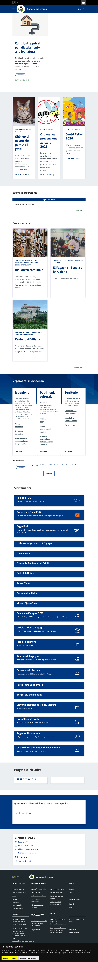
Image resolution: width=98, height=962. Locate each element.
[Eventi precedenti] (14, 199)
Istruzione (22, 392)
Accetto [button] (5, 958)
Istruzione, (19, 263)
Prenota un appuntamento (74, 930)
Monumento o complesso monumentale (28, 333)
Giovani (68, 129)
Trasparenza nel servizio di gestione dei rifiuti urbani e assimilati (58, 930)
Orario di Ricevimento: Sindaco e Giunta (39, 747)
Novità (71, 883)
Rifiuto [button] (14, 958)
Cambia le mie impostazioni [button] (28, 958)
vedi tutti (49, 473)
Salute (42, 129)
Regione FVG (24, 498)
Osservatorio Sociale (28, 670)
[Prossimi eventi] (84, 199)
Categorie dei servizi (38, 883)
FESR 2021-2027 (26, 779)
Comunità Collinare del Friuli (33, 563)
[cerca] (84, 9)
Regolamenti (35, 929)
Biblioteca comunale (29, 269)
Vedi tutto (81, 210)
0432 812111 (30, 849)
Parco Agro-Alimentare (30, 685)
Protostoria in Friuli (28, 719)
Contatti (15, 914)
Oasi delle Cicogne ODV (30, 613)
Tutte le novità (22, 80)
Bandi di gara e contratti (39, 921)
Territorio (71, 392)
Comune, (18, 260)
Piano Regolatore (26, 642)
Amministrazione (18, 883)
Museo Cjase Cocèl (27, 603)
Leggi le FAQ (23, 841)
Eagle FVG (22, 526)
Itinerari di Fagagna (28, 656)
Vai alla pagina (22, 174)
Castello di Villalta (27, 339)
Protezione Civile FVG (29, 512)
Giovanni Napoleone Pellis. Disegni (36, 705)
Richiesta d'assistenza (57, 919)
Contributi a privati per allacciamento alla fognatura (28, 47)
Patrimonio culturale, (29, 260)
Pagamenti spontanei (28, 733)
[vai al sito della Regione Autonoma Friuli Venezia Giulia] (15, 2)
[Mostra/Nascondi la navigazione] (13, 8)
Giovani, (37, 263)
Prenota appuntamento (27, 852)
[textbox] (48, 813)
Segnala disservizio (25, 861)
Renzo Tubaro (24, 583)
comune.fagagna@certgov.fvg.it (23, 941)
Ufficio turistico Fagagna (31, 627)
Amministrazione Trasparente (37, 915)
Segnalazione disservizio (58, 924)
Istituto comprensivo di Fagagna (35, 543)
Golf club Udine (25, 573)
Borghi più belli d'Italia (29, 694)
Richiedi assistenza (25, 845)
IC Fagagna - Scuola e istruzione (67, 269)
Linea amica (23, 553)
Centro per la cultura (23, 265)
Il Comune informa (21, 129)
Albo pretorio (35, 925)
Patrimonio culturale (47, 394)
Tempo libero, (28, 263)
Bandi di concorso (37, 923)
